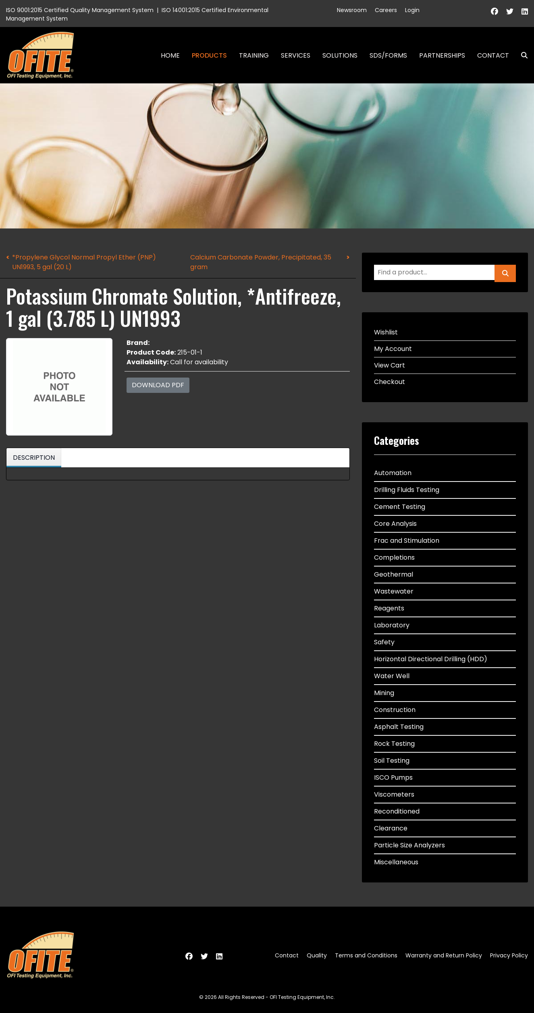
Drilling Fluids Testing (406, 489)
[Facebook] (494, 11)
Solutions (339, 55)
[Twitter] (509, 11)
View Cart (389, 365)
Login (412, 10)
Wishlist (386, 332)
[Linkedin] (525, 11)
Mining (384, 692)
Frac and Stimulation (406, 540)
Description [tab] (34, 457)
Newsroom (352, 10)
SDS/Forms (388, 55)
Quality (317, 955)
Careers (386, 10)
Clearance (390, 828)
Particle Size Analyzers (409, 845)
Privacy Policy (509, 955)
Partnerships (442, 55)
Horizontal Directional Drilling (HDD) (430, 659)
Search (521, 55)
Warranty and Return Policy (443, 955)
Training (254, 55)
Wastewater (393, 591)
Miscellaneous (396, 862)
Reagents (389, 608)
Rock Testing (394, 743)
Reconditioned (397, 811)
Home (170, 55)
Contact (493, 55)
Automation (392, 472)
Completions (394, 557)
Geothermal (393, 574)
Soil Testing (391, 760)
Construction (395, 709)
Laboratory (391, 625)
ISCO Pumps (393, 777)
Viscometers (394, 794)
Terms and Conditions (366, 955)
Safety (384, 642)
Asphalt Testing (399, 726)
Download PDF (158, 385)
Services (295, 55)
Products (209, 55)
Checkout (389, 381)
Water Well (391, 676)
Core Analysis (395, 523)
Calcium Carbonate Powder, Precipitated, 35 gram (260, 262)
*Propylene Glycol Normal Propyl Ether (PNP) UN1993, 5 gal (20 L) (84, 262)
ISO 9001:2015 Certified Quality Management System (80, 10)
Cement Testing (399, 506)
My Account (393, 348)
